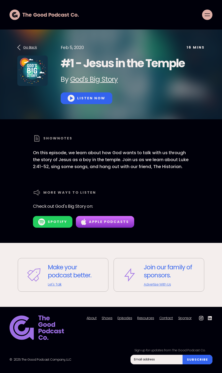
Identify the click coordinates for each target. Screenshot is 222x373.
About (91, 318)
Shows (107, 318)
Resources (145, 318)
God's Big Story (94, 79)
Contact (166, 318)
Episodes (125, 318)
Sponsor (185, 318)
